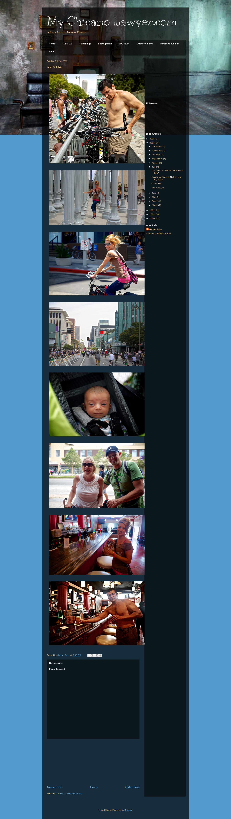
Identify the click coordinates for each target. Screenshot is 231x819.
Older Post (132, 787)
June (154, 192)
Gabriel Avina (155, 229)
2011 (152, 214)
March (155, 205)
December (157, 146)
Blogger (128, 810)
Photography (105, 44)
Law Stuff (124, 44)
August (155, 162)
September (157, 158)
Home (52, 44)
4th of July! (156, 183)
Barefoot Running (169, 44)
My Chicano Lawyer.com (112, 21)
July (154, 166)
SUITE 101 (67, 44)
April (154, 200)
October (156, 154)
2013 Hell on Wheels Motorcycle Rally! (167, 171)
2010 (152, 218)
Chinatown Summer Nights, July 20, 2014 (166, 178)
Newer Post (55, 787)
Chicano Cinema (144, 44)
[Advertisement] (93, 762)
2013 (152, 142)
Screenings (85, 44)
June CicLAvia (157, 187)
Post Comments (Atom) (71, 793)
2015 (152, 138)
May (154, 196)
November (157, 150)
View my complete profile (158, 233)
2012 (152, 210)
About (52, 51)
